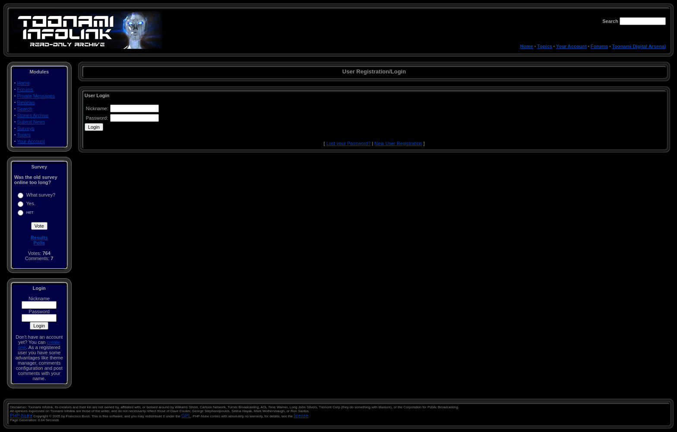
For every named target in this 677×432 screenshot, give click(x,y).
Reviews (26, 102)
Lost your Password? (348, 143)
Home (526, 46)
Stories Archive (33, 115)
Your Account (571, 46)
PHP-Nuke (21, 415)
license (301, 415)
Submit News (31, 121)
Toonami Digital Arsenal (639, 46)
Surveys (26, 128)
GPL (186, 415)
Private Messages (36, 95)
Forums (599, 46)
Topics (544, 46)
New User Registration (398, 143)
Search (24, 108)
